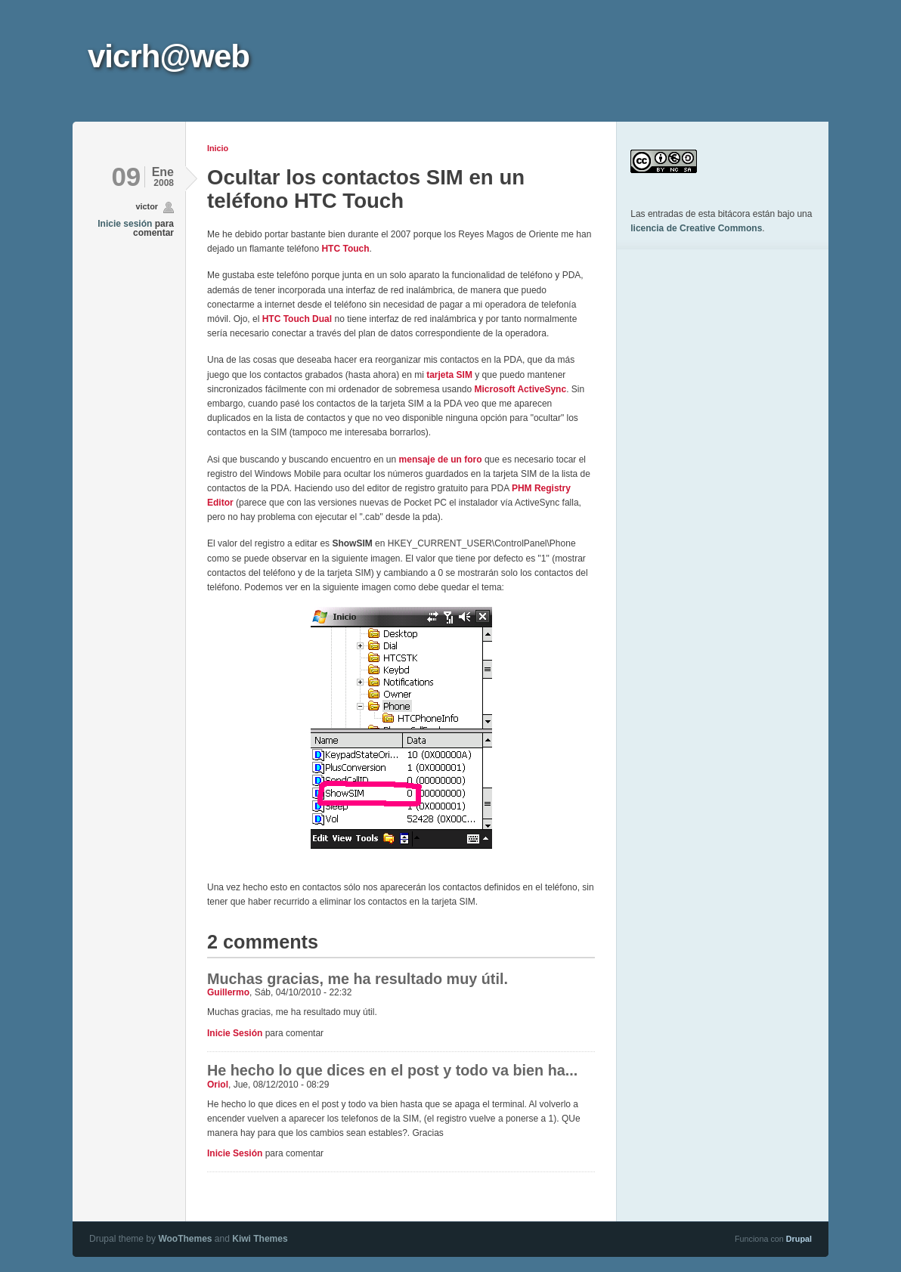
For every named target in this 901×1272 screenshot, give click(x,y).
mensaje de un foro (440, 459)
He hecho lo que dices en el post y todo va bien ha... (392, 1070)
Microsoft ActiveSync (521, 389)
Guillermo (228, 992)
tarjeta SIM (449, 375)
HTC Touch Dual (297, 319)
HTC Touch (345, 248)
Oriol (217, 1084)
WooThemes (185, 1238)
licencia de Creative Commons (696, 228)
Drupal (799, 1238)
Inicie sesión (125, 223)
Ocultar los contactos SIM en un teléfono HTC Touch (366, 189)
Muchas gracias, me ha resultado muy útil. (357, 978)
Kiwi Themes (259, 1238)
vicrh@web (168, 56)
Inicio (217, 148)
